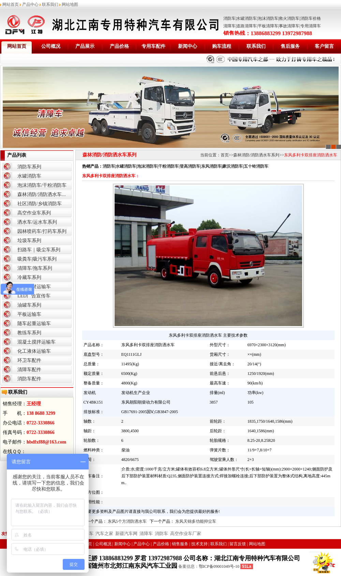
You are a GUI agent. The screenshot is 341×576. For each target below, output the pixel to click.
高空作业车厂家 (185, 533)
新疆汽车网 (126, 533)
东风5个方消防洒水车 (127, 521)
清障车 (229, 26)
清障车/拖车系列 (34, 268)
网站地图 (70, 4)
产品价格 (119, 46)
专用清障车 (310, 26)
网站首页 (10, 4)
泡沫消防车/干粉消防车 (41, 185)
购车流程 (221, 46)
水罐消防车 (246, 18)
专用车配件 (153, 46)
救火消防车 (289, 18)
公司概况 (50, 46)
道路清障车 (246, 26)
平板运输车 (29, 314)
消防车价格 (310, 18)
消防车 (229, 18)
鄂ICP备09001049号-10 (219, 566)
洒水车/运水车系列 (37, 222)
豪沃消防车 (232, 166)
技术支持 (199, 544)
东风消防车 (211, 166)
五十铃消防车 (256, 166)
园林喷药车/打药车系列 (41, 231)
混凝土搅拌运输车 (36, 342)
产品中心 (30, 4)
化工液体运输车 (34, 351)
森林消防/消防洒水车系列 (44, 194)
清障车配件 (29, 369)
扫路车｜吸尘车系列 (38, 249)
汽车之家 (104, 533)
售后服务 (290, 46)
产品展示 (84, 46)
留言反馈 (237, 544)
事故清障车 (289, 26)
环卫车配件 (29, 360)
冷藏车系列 (29, 277)
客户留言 (324, 46)
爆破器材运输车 (34, 286)
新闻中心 (187, 46)
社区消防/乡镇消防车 (39, 203)
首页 (225, 155)
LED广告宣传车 (33, 295)
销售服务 (180, 544)
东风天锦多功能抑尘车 (195, 521)
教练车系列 (29, 332)
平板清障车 (268, 26)
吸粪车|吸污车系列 (37, 259)
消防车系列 (29, 166)
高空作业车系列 (34, 212)
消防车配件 (29, 378)
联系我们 (50, 4)
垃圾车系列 (29, 240)
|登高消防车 (189, 166)
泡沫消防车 (268, 18)
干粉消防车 (168, 166)
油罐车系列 (29, 305)
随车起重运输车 (34, 323)
